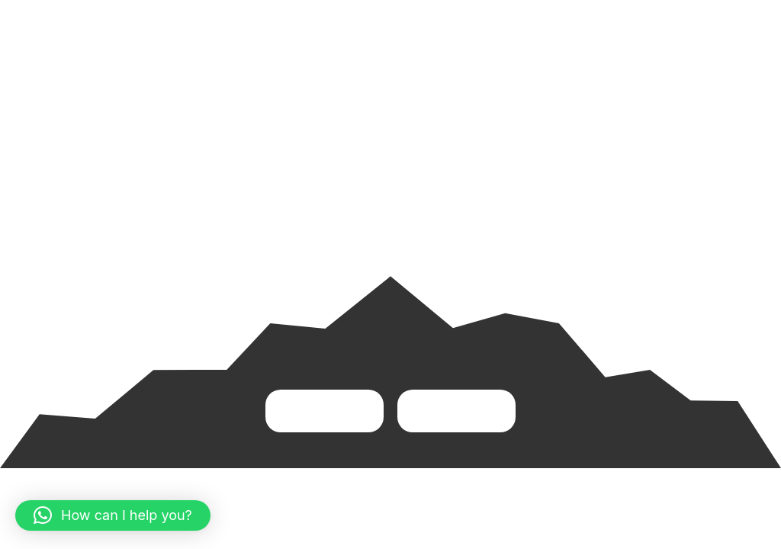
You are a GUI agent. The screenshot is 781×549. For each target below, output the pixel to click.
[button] (113, 515)
